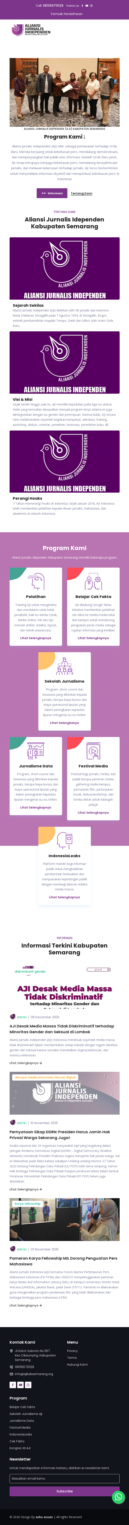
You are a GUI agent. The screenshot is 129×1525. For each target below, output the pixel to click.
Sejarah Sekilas (28, 305)
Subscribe (65, 1491)
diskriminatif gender (30, 971)
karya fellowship (28, 1204)
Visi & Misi (22, 399)
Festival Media (20, 1427)
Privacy (72, 1351)
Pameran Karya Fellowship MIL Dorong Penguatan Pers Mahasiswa (63, 1261)
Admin (22, 1017)
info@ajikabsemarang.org (34, 1374)
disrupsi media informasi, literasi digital (45, 1077)
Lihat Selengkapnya (35, 638)
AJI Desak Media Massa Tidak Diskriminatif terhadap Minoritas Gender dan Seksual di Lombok (62, 1029)
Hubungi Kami (77, 1364)
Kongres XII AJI (20, 1448)
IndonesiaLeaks (21, 1434)
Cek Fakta (17, 1441)
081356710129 (53, 5)
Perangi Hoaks (27, 498)
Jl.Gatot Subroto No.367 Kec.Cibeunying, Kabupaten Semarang (35, 1355)
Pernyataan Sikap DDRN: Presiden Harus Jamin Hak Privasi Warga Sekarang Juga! (60, 1134)
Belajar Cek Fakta (22, 1407)
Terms (72, 1358)
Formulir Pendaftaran (67, 14)
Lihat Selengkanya (64, 723)
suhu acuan (44, 1517)
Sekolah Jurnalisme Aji (26, 1414)
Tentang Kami (81, 193)
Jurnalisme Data (22, 1421)
